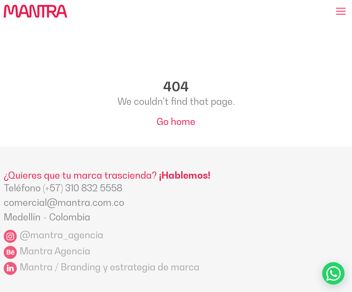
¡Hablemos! (184, 175)
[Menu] (340, 11)
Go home (176, 121)
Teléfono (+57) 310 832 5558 (63, 188)
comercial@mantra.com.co (64, 202)
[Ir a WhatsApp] (333, 273)
